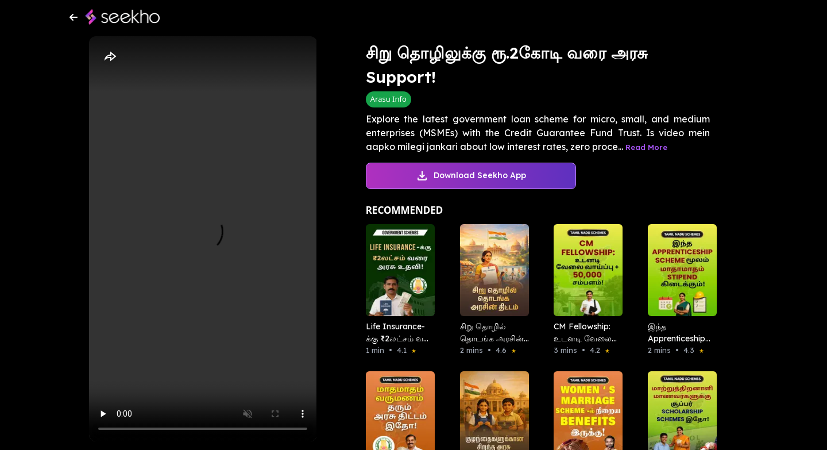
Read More (646, 147)
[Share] (109, 56)
